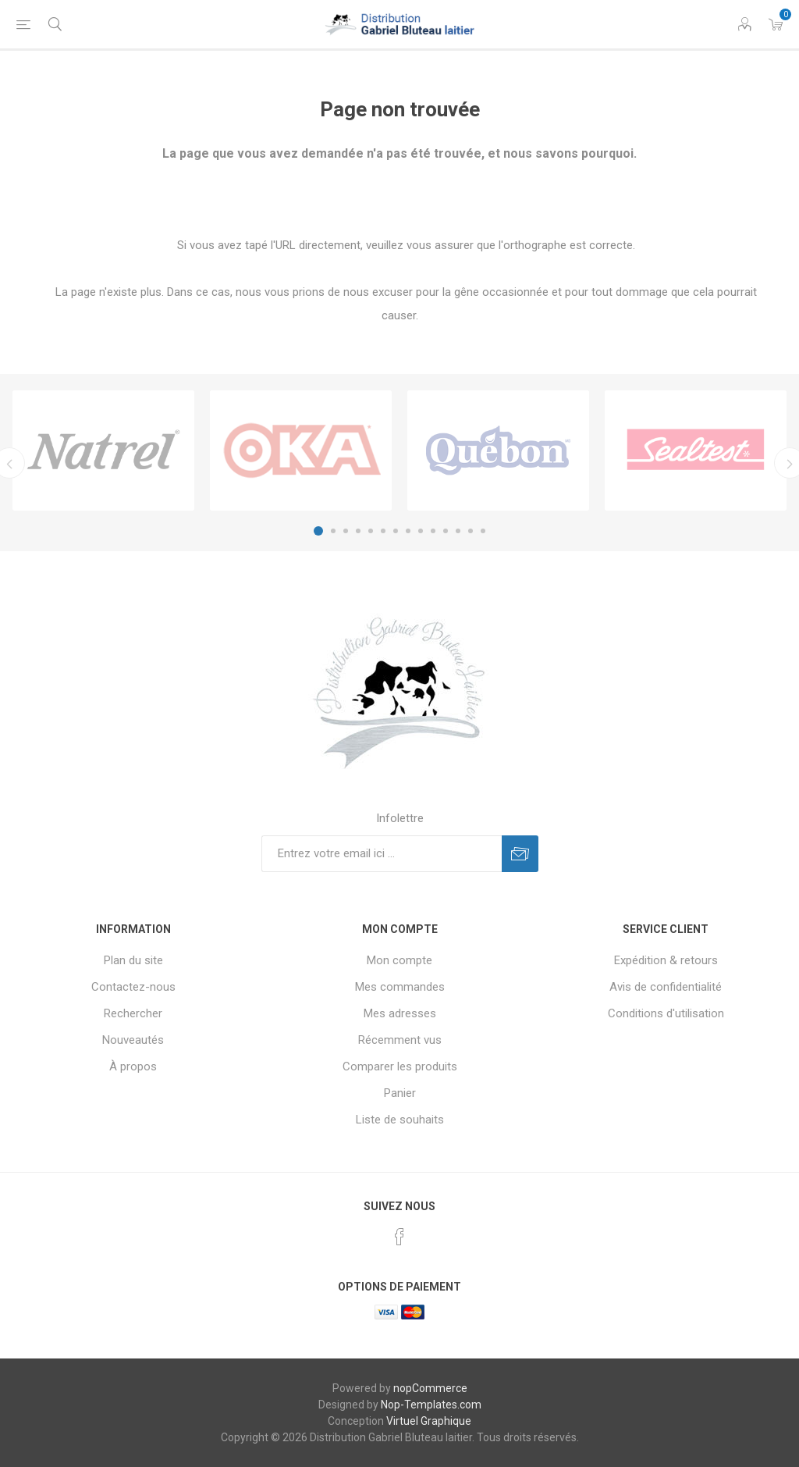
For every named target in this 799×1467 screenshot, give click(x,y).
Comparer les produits (400, 1066)
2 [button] (333, 531)
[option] (103, 450)
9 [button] (420, 531)
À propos (133, 1066)
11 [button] (445, 531)
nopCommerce (430, 1388)
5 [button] (370, 531)
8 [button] (408, 531)
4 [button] (358, 531)
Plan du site (133, 960)
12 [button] (458, 531)
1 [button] (318, 531)
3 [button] (345, 531)
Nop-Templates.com (431, 1404)
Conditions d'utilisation (666, 1013)
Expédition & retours (666, 960)
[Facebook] (399, 1236)
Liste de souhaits (400, 1120)
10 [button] (433, 531)
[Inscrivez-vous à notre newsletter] (381, 853)
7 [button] (395, 531)
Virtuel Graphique (428, 1421)
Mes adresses (400, 1013)
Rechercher (133, 1013)
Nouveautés (133, 1040)
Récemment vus (400, 1040)
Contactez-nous (133, 987)
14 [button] (483, 531)
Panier (400, 1093)
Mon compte (399, 960)
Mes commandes (400, 987)
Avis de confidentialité (665, 987)
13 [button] (470, 531)
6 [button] (383, 531)
